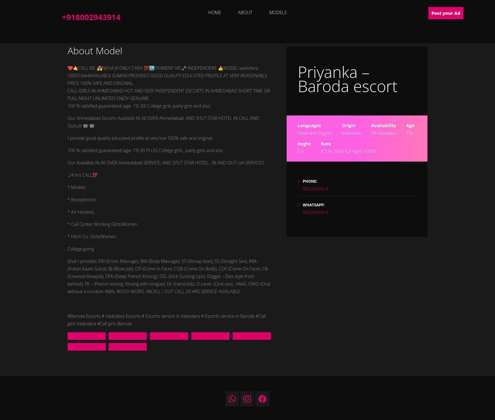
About (245, 12)
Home (214, 12)
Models (278, 12)
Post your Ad (446, 13)
